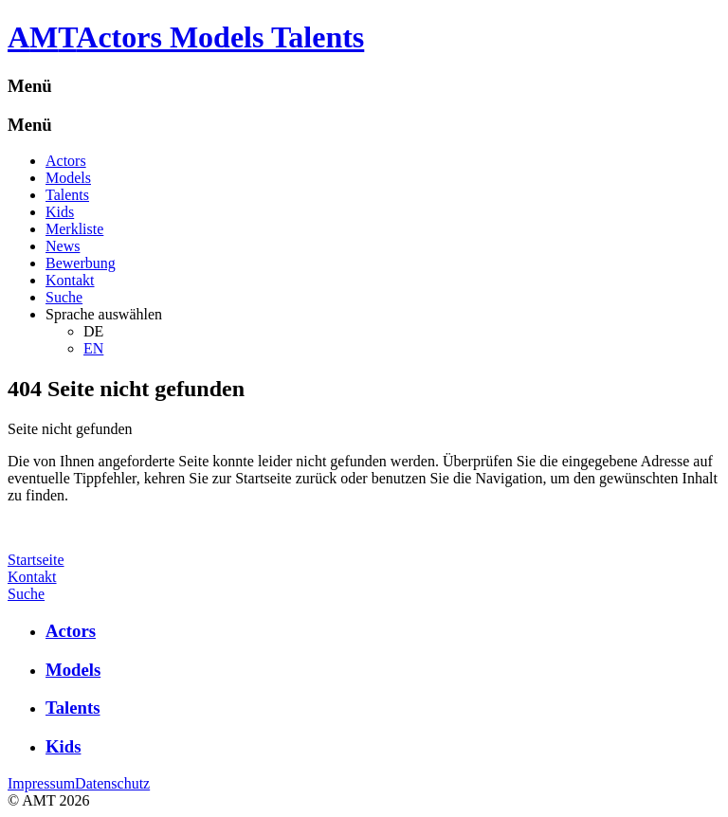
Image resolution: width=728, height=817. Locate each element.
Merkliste (74, 229)
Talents (67, 195)
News (63, 246)
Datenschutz (112, 783)
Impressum (41, 783)
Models (68, 178)
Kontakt (70, 280)
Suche (64, 297)
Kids (60, 212)
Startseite (36, 560)
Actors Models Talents (220, 37)
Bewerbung (81, 263)
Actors (66, 161)
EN (93, 348)
